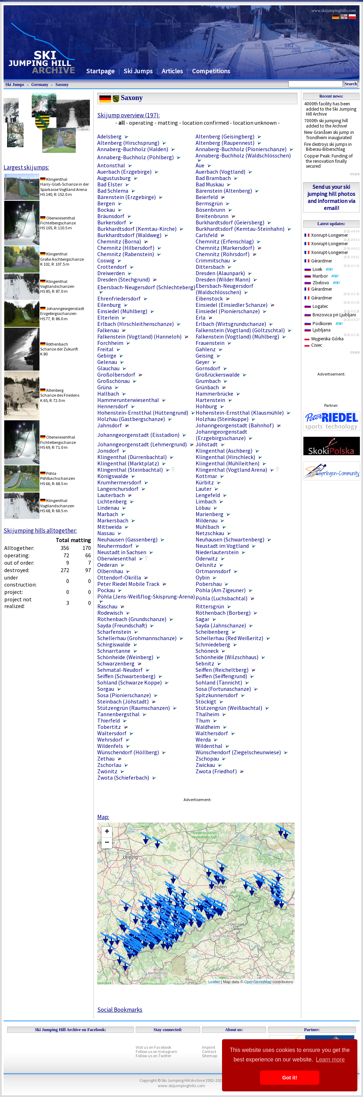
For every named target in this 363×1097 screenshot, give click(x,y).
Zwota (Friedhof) (216, 771)
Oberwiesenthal (116, 558)
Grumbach (208, 380)
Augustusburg (114, 177)
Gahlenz (206, 349)
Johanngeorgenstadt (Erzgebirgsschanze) (221, 434)
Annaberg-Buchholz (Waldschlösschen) (243, 155)
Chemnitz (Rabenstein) (125, 254)
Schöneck (207, 650)
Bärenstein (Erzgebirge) (126, 196)
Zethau (106, 758)
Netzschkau (210, 533)
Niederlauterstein (217, 552)
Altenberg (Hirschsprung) (128, 142)
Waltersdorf (112, 733)
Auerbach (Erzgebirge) (125, 171)
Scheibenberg (212, 631)
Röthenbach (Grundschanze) (131, 618)
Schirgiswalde (113, 644)
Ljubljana (317, 330)
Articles (172, 71)
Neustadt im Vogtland (222, 545)
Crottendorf (112, 266)
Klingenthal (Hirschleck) (225, 456)
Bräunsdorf (110, 215)
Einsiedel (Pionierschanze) (228, 311)
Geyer (202, 361)
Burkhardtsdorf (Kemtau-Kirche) (137, 228)
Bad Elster (109, 184)
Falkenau (108, 330)
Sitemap (209, 1055)
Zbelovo (322, 283)
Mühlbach (207, 526)
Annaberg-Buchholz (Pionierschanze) (241, 149)
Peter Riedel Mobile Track (128, 583)
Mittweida (109, 526)
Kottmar (206, 475)
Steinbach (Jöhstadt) (123, 701)
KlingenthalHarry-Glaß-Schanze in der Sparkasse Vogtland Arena (64, 184)
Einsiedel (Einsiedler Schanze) (231, 304)
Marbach (107, 513)
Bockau (106, 209)
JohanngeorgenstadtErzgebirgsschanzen (62, 311)
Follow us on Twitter (153, 1055)
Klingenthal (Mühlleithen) (227, 463)
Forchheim (110, 342)
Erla (200, 317)
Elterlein (108, 317)
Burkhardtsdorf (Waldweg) (129, 234)
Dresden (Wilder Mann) (223, 279)
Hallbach (108, 393)
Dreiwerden (111, 273)
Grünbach (207, 387)
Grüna (104, 387)
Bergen (106, 203)
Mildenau (206, 520)
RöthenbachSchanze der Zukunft (59, 346)
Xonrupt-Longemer (326, 235)
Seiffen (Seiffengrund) (221, 676)
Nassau (106, 533)
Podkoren (323, 324)
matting (168, 122)
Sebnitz (205, 663)
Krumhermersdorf (119, 482)
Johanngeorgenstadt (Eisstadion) (138, 434)
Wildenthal (209, 745)
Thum (203, 720)
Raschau (107, 606)
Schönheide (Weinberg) (125, 657)
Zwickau (205, 764)
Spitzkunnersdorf (217, 695)
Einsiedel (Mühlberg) (122, 311)
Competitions (211, 71)
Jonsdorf (108, 450)
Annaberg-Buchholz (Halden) (132, 149)
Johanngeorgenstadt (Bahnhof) (235, 425)
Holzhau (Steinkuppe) (222, 418)
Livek (318, 269)
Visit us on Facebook (153, 1047)
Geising (205, 355)
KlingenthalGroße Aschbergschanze (62, 256)
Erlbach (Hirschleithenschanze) (135, 323)
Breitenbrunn (212, 215)
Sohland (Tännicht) (219, 682)
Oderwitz (207, 558)
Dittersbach (210, 266)
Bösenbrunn (210, 209)
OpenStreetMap (258, 982)
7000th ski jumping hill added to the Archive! (326, 123)
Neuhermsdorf (115, 545)
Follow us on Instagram (156, 1051)
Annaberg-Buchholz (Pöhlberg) (135, 157)
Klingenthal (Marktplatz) (128, 463)
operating (141, 122)
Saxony (61, 84)
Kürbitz (205, 482)
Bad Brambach (213, 177)
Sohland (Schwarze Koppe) (129, 682)
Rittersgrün (210, 606)
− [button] (107, 843)
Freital (105, 349)
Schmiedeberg (213, 644)
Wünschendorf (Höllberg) (128, 752)
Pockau (106, 590)
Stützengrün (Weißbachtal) (229, 707)
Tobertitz (109, 726)
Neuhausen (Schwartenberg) (230, 539)
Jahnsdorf (109, 425)
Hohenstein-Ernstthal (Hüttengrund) (142, 412)
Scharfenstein (114, 631)
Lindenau (108, 507)
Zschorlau (109, 764)
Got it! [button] (289, 1077)
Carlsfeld (206, 234)
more (354, 173)
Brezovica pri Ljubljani (330, 315)
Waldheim (208, 726)
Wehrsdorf (110, 739)
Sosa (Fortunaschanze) (223, 688)
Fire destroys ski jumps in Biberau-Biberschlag (328, 147)
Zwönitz (107, 771)
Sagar (202, 618)
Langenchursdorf (118, 488)
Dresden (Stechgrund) (123, 279)
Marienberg (209, 513)
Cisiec (313, 345)
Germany (40, 84)
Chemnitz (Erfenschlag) (225, 241)
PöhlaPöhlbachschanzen (57, 476)
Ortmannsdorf (213, 571)
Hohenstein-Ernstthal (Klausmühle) (240, 412)
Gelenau (107, 361)
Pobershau (209, 583)
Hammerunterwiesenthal (128, 399)
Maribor (321, 276)
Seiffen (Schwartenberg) (126, 676)
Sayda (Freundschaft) (122, 625)
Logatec (316, 306)
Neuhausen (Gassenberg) (127, 539)
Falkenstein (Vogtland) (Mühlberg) (237, 336)
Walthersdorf (212, 733)
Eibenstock (209, 298)
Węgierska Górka (324, 339)
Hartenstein (210, 399)
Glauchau (108, 368)
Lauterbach (111, 494)
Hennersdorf (112, 406)
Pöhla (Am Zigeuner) (221, 590)
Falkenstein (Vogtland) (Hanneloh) (139, 336)
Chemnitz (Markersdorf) (225, 247)
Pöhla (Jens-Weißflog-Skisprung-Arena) (146, 596)
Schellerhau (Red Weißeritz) (229, 638)
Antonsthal (111, 165)
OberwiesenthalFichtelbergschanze (58, 220)
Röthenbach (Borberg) (223, 612)
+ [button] (107, 832)
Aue (200, 165)
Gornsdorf (208, 368)
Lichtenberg (112, 501)
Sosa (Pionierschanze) (124, 695)
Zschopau (207, 758)
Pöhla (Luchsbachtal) (221, 598)
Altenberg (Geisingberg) (225, 136)
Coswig (106, 260)
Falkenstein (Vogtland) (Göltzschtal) (240, 330)
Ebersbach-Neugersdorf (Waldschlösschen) (224, 289)
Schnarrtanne (113, 650)
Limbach (206, 501)
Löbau (203, 507)
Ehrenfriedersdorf (119, 298)
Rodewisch (110, 612)
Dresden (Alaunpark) (220, 273)
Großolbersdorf (116, 374)
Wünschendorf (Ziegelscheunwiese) (238, 752)
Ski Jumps (138, 71)
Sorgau (105, 688)
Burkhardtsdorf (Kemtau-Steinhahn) (240, 228)
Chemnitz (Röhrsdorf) (223, 254)
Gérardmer (318, 261)
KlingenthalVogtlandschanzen (57, 284)
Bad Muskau (210, 184)
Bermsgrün (209, 203)
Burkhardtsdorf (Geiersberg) (230, 222)
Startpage (100, 71)
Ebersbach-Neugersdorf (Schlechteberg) (146, 287)
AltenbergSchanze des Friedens (59, 393)
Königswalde (112, 475)
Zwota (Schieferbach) (123, 777)
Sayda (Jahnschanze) (221, 625)
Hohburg (206, 406)
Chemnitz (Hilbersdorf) (125, 247)
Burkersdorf (111, 222)
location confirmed (205, 122)
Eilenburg (109, 304)
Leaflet (214, 982)
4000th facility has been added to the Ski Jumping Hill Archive (330, 109)
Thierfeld (108, 720)
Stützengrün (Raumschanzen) (133, 707)
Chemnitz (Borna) (119, 241)
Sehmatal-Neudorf (120, 669)
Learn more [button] (330, 1059)
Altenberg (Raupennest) (225, 142)
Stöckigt (206, 701)
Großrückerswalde (218, 374)
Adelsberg (109, 136)
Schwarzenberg (116, 663)
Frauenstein (210, 342)
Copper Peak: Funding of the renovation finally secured (328, 161)
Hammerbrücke (214, 393)
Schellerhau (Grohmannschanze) (137, 638)
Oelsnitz (206, 564)
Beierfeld (207, 196)
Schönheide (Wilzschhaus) (227, 657)
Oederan (107, 564)
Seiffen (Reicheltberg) (222, 669)
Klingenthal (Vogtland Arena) (231, 469)
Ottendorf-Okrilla (119, 577)
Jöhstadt (207, 444)
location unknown (255, 122)
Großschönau (113, 380)
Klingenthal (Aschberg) (224, 450)
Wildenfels (110, 745)
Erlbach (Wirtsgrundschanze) (231, 323)
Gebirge (106, 355)
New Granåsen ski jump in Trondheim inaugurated (329, 135)
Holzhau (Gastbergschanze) (131, 418)
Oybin (203, 577)
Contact (209, 1051)
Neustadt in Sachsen (121, 552)
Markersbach (112, 520)
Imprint (208, 1047)
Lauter (203, 488)
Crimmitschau (213, 260)
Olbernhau (110, 571)
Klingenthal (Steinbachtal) (130, 469)
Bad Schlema (112, 190)
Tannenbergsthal (118, 714)
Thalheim (207, 714)
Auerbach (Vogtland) (220, 171)
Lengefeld (208, 494)
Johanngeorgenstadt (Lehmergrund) (142, 444)
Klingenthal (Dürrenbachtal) (132, 456)
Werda (203, 739)
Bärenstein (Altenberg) (224, 190)
